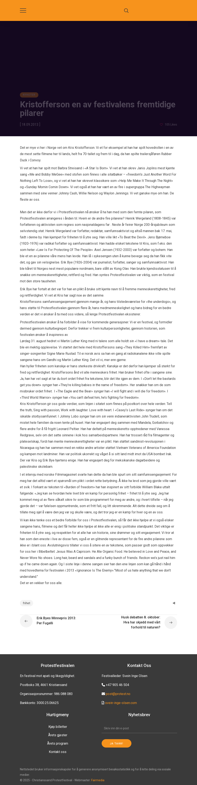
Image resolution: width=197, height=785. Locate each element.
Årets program (57, 743)
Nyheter (29, 94)
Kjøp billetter (57, 727)
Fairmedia (97, 780)
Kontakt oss (57, 752)
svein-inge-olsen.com (121, 703)
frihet (26, 603)
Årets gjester (57, 735)
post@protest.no (118, 694)
